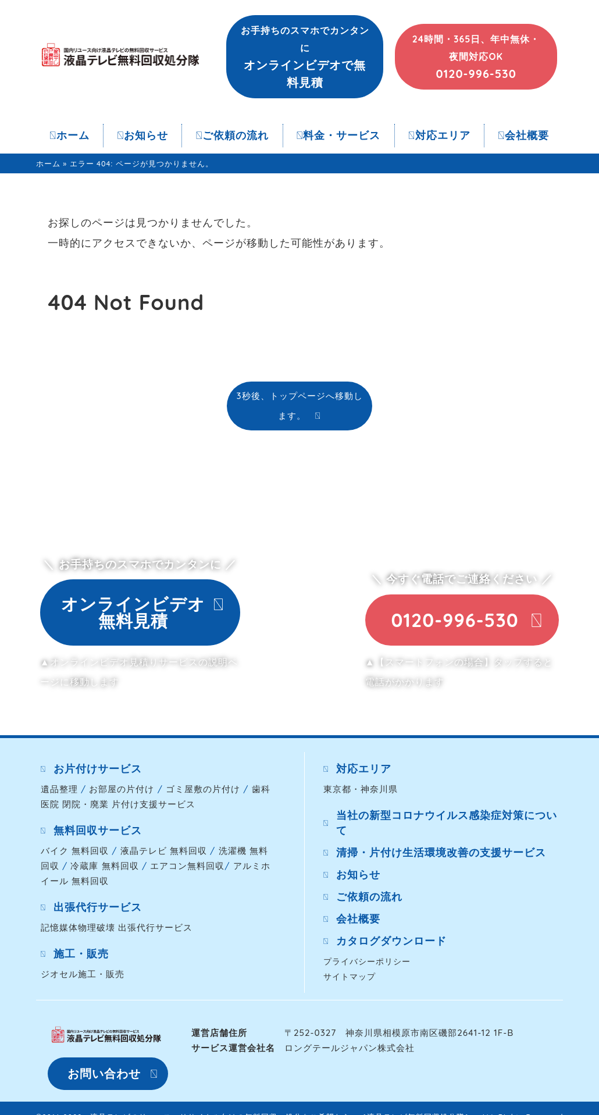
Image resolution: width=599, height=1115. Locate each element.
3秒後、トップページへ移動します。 (299, 405)
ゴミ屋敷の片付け (203, 789)
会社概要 (523, 135)
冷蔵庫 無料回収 (104, 865)
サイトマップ (349, 976)
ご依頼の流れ (232, 135)
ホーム (69, 135)
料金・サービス (339, 135)
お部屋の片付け (121, 789)
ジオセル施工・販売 (82, 973)
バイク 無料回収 (75, 850)
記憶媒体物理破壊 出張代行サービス (116, 927)
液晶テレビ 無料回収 (163, 850)
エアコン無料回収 (187, 865)
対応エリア (439, 135)
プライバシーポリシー (367, 961)
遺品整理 (59, 789)
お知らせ (142, 135)
